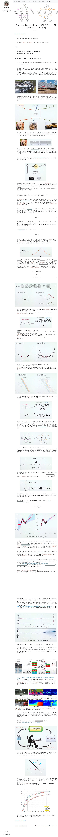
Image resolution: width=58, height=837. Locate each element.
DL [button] (32, 1)
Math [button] (27, 1)
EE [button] (39, 1)
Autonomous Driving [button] (20, 1)
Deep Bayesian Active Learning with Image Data (31, 722)
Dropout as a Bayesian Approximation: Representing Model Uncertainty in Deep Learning (34, 606)
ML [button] (29, 1)
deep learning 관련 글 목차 (20, 820)
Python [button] (43, 1)
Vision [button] (36, 1)
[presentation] (37, 217)
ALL (14, 1)
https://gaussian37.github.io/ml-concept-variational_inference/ (35, 563)
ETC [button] (49, 1)
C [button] (46, 1)
